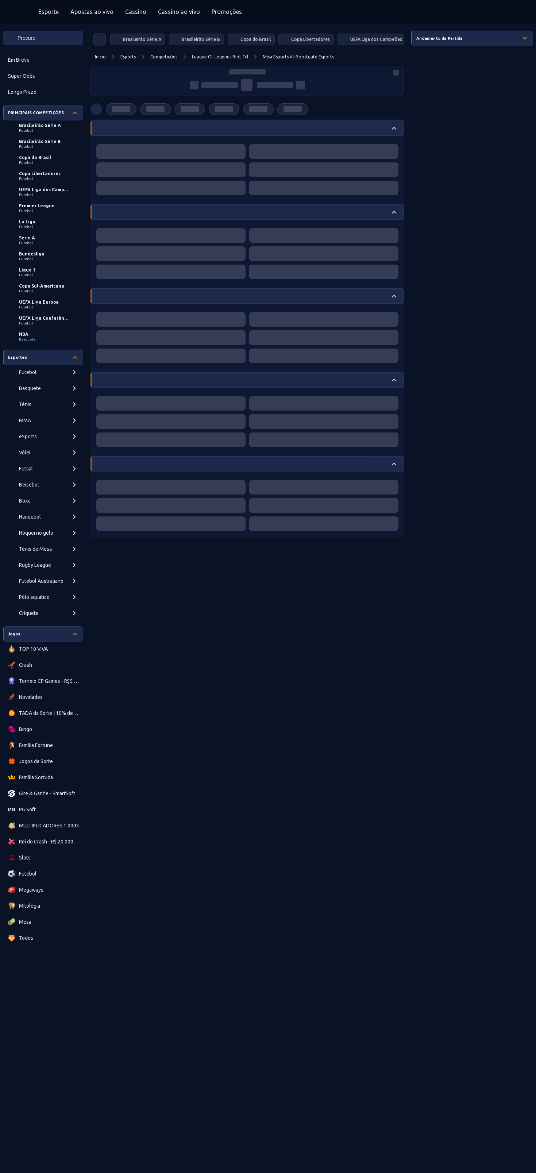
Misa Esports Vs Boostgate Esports (298, 56)
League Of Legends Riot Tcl (220, 56)
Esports (128, 56)
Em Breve (19, 60)
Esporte (48, 11)
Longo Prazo (22, 92)
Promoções (227, 11)
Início (100, 56)
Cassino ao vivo (179, 11)
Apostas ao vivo (91, 11)
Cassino (135, 11)
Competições (163, 56)
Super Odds (21, 76)
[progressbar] (247, 71)
